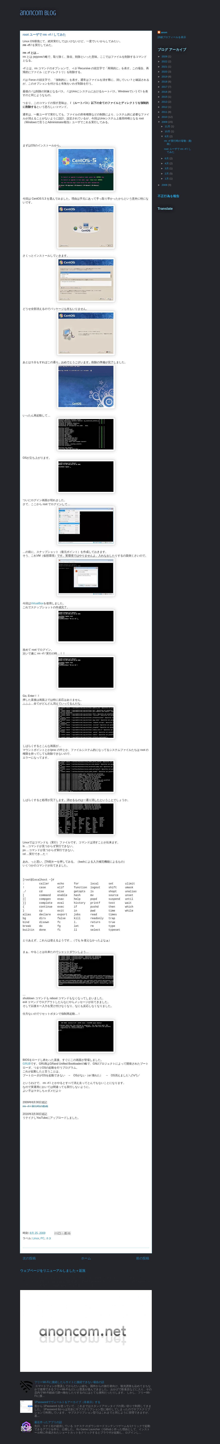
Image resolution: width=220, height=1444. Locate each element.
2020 (165, 71)
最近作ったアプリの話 (48, 1422)
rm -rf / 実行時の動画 (35, 1106)
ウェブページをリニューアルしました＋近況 (52, 1270)
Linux (35, 1238)
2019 (165, 76)
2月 (167, 173)
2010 (165, 116)
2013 (165, 101)
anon (164, 32)
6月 (167, 158)
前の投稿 (142, 1258)
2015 (165, 96)
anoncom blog (38, 13)
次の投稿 (29, 1258)
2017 (165, 86)
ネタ (48, 1238)
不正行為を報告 (168, 196)
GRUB (27, 1063)
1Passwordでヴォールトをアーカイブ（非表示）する (67, 1402)
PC (42, 1238)
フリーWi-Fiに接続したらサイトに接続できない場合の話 (69, 1382)
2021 (165, 66)
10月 (168, 131)
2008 (165, 184)
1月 (167, 178)
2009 (165, 121)
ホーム (86, 1258)
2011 (165, 111)
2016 (165, 91)
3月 (167, 168)
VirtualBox (37, 603)
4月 (167, 163)
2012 (165, 106)
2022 (165, 61)
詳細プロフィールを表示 (172, 37)
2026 (165, 56)
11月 (168, 126)
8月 (167, 136)
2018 (165, 81)
